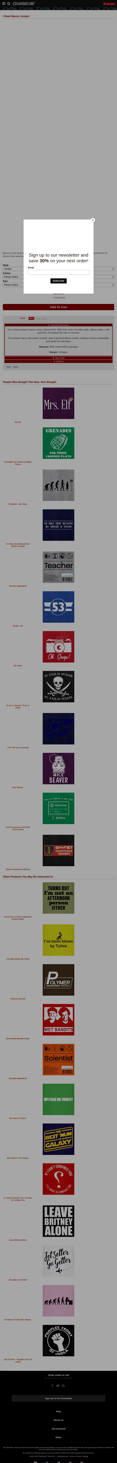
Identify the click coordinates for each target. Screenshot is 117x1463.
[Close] (93, 220)
